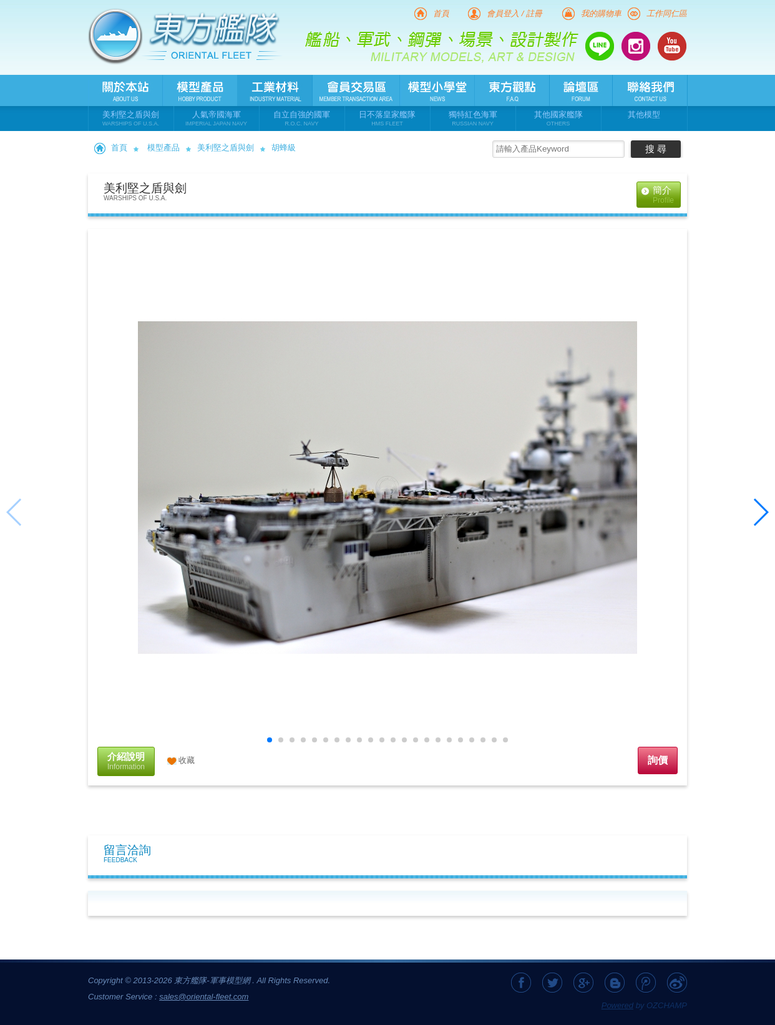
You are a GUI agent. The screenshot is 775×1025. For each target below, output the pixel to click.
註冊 (534, 13)
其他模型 (644, 114)
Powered (617, 1005)
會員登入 (503, 13)
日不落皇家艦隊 (387, 119)
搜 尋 (655, 148)
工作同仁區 (666, 13)
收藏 (186, 760)
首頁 (441, 13)
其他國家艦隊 (558, 119)
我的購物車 (601, 13)
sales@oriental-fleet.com (203, 996)
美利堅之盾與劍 (131, 119)
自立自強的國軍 (302, 119)
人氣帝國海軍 (216, 119)
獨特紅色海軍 (473, 119)
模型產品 (163, 147)
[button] (269, 739)
